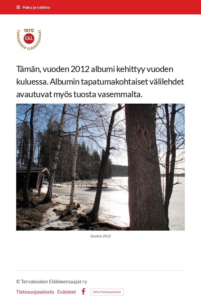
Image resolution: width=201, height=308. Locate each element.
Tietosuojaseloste (35, 291)
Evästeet (66, 291)
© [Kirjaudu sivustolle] (18, 281)
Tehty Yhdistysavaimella (107, 291)
